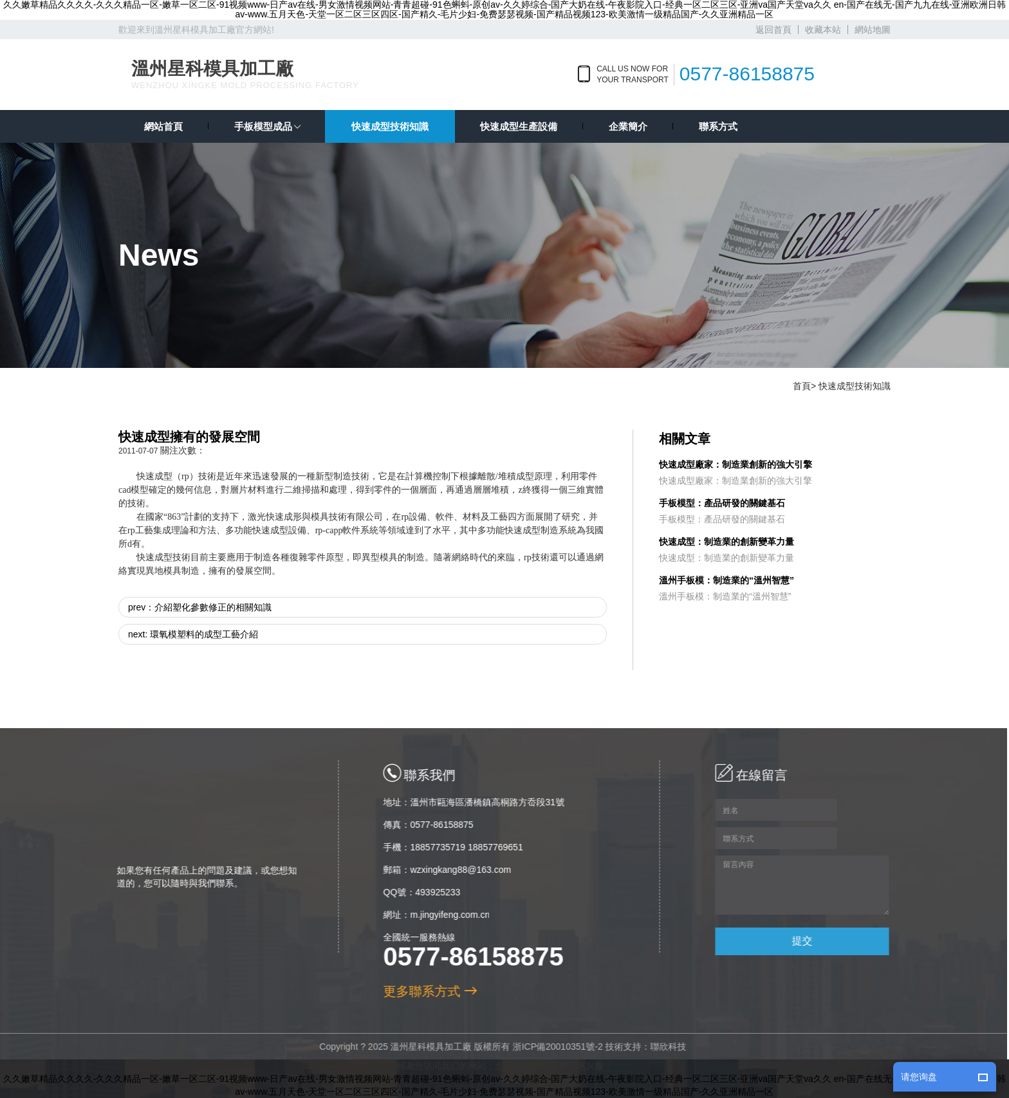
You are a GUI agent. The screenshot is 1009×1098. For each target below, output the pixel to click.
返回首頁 (773, 29)
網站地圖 (873, 29)
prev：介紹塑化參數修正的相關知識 (200, 607)
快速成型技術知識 (855, 386)
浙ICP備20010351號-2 (553, 1046)
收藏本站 (823, 29)
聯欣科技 (663, 1046)
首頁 (802, 386)
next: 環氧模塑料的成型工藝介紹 (193, 634)
